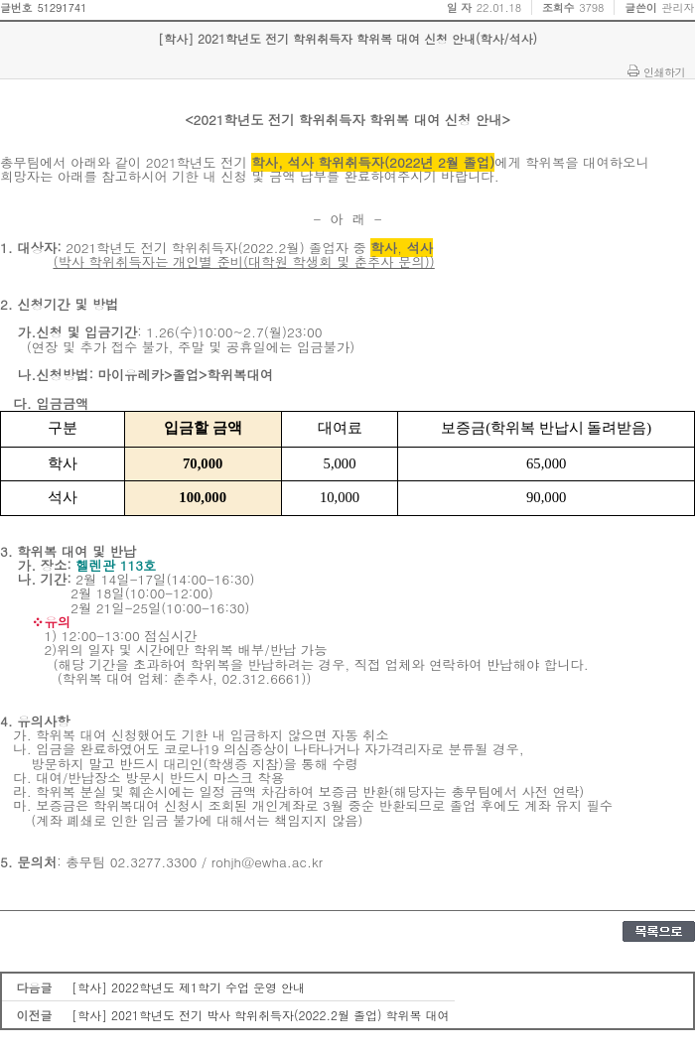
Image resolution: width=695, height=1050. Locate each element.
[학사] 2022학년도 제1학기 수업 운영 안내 (188, 987)
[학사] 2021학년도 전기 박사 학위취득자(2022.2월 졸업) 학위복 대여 (260, 1014)
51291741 (61, 7)
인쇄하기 (664, 71)
